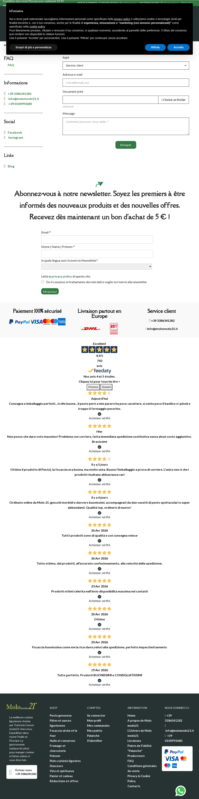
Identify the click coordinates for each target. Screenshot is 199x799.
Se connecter (96, 700)
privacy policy (62, 261)
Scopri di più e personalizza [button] (33, 47)
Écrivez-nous (23, 754)
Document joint (73, 76)
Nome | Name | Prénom (58, 231)
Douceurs (56, 750)
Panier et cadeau (61, 760)
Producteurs (136, 740)
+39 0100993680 (20, 88)
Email (46, 217)
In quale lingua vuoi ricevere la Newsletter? (69, 245)
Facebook (15, 117)
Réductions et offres (64, 765)
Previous (93, 371)
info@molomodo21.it (23, 83)
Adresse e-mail (72, 59)
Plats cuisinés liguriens (65, 745)
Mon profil (94, 705)
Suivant (106, 371)
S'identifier (94, 725)
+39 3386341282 (19, 78)
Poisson (55, 740)
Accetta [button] (178, 47)
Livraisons (134, 725)
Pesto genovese (61, 700)
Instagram (15, 122)
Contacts (133, 770)
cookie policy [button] (37, 26)
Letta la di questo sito (65, 261)
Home (131, 700)
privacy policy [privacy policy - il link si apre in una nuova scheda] (122, 19)
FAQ (130, 745)
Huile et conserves (62, 725)
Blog (11, 151)
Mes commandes (98, 710)
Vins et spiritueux (62, 755)
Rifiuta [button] (155, 47)
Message (69, 98)
